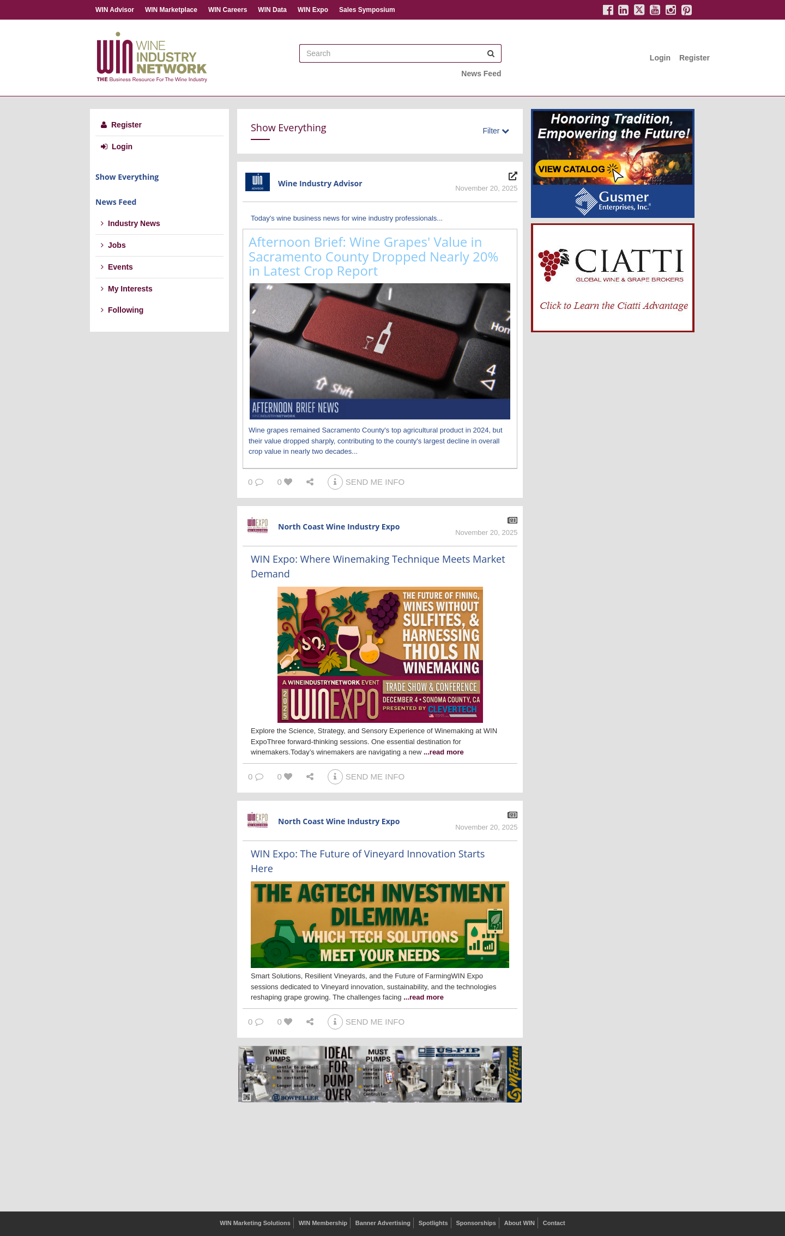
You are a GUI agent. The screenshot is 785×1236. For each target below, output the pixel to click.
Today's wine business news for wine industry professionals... (347, 218)
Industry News (130, 223)
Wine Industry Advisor (320, 183)
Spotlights (433, 1223)
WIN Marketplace (171, 10)
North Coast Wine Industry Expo (339, 526)
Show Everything (127, 177)
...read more (444, 752)
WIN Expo (313, 10)
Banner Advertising (382, 1223)
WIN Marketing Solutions (255, 1223)
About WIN (519, 1223)
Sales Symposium (367, 10)
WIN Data (272, 10)
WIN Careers (227, 10)
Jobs (113, 245)
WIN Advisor (114, 10)
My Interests (127, 288)
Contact (554, 1223)
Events (117, 267)
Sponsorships (476, 1223)
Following (122, 310)
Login (660, 57)
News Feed (481, 73)
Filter (495, 130)
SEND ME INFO (366, 481)
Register (694, 57)
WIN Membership (323, 1223)
